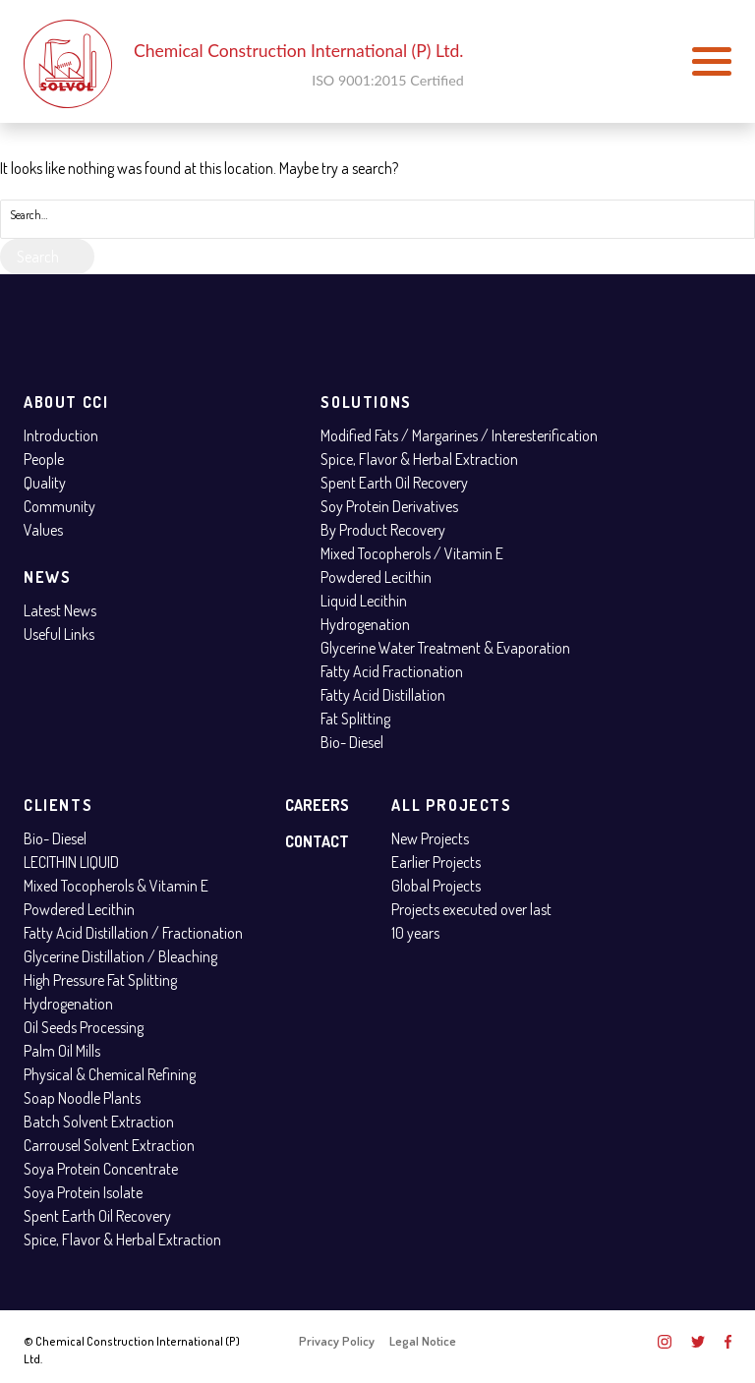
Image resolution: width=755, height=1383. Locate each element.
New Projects (430, 838)
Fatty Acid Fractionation (391, 671)
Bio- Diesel (351, 742)
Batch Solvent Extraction (99, 1121)
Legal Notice (422, 1341)
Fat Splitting (355, 718)
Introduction (61, 435)
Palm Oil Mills (62, 1051)
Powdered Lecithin (376, 577)
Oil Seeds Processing (84, 1027)
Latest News (60, 610)
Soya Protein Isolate (83, 1192)
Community (59, 506)
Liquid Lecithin (363, 600)
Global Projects (436, 885)
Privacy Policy (337, 1341)
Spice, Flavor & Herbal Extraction (419, 459)
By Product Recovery (382, 530)
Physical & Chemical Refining (110, 1074)
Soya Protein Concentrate (101, 1169)
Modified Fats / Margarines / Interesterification (459, 435)
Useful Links (59, 634)
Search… (28, 214)
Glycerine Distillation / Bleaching (120, 956)
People (44, 459)
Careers (317, 805)
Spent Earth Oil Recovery (394, 482)
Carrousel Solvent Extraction (109, 1145)
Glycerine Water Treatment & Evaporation (445, 648)
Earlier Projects (436, 862)
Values (43, 530)
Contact (317, 841)
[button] (711, 62)
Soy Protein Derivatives (389, 506)
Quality (45, 482)
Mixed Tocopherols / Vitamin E (411, 553)
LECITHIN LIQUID (71, 862)
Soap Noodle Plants (82, 1098)
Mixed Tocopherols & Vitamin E (116, 885)
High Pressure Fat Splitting (100, 980)
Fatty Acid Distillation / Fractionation (133, 933)
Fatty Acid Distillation (382, 695)
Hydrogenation (365, 624)
